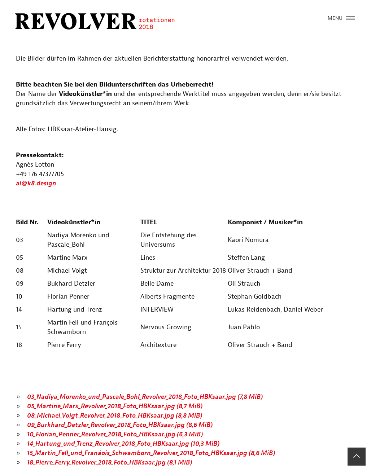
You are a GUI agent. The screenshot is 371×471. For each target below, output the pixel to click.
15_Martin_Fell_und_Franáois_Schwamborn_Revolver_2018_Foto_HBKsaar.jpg (151, 453)
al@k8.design (36, 183)
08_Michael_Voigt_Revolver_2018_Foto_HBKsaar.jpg (114, 415)
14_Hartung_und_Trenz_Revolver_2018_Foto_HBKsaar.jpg (123, 444)
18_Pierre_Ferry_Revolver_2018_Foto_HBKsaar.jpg (109, 462)
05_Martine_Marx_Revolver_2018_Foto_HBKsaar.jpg (114, 406)
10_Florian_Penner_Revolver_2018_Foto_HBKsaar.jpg (115, 434)
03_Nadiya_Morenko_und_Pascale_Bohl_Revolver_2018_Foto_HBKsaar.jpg (145, 397)
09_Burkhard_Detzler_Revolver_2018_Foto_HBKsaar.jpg (120, 425)
